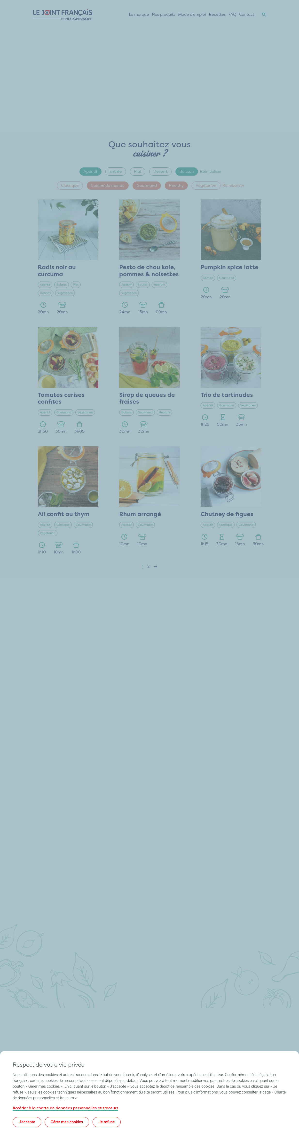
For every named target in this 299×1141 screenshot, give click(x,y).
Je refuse (107, 1122)
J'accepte (27, 1122)
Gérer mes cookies (67, 1122)
